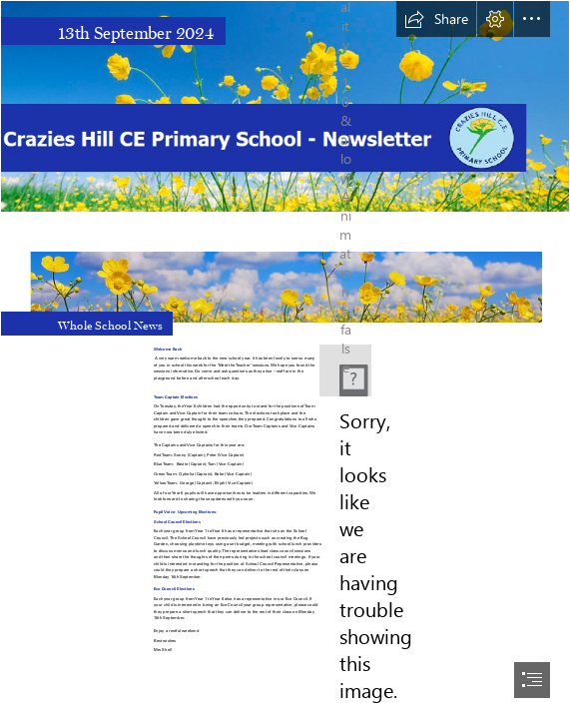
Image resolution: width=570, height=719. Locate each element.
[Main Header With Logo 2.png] (285, 106)
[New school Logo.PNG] (345, 370)
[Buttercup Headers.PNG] (285, 277)
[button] (436, 19)
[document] (285, 359)
